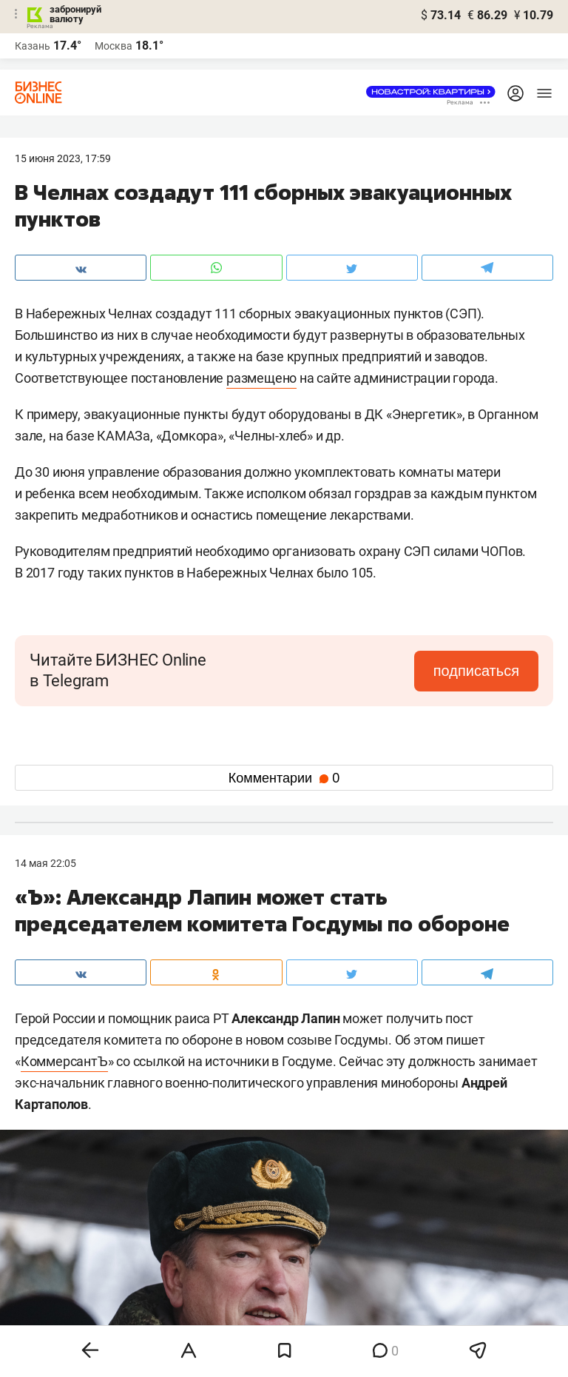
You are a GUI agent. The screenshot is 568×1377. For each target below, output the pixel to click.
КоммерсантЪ (64, 1061)
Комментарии (284, 778)
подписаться (476, 671)
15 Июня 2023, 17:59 (63, 158)
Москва (113, 46)
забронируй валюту (75, 14)
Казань (32, 46)
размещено (261, 378)
